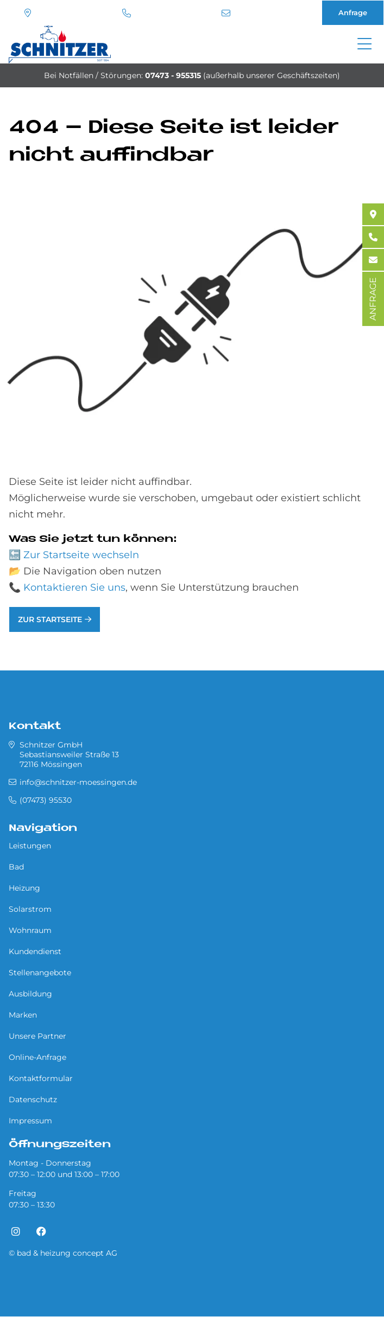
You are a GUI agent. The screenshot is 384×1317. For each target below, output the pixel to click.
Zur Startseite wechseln (81, 555)
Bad (16, 867)
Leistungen (30, 846)
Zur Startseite (50, 619)
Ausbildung (30, 994)
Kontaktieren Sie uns (74, 587)
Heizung (24, 888)
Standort (27, 13)
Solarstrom (30, 909)
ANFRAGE (373, 299)
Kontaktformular (41, 1078)
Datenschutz (33, 1099)
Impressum (30, 1121)
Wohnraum (30, 930)
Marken (23, 1015)
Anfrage (352, 12)
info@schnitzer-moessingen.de (226, 13)
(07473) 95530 (126, 13)
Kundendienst (35, 951)
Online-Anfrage (37, 1057)
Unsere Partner (37, 1036)
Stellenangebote (40, 972)
